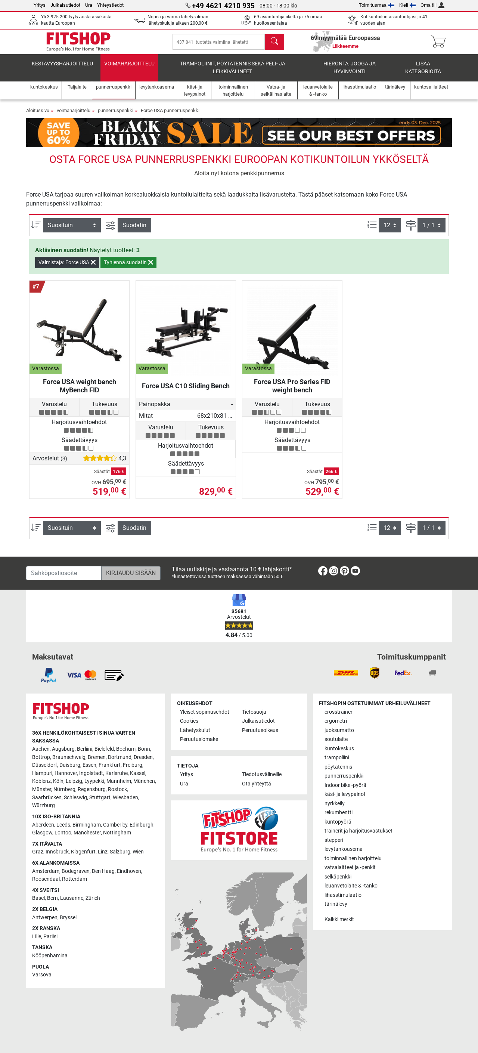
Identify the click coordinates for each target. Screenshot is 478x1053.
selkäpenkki (338, 877)
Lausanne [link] (71, 898)
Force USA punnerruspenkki (170, 115)
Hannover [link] (66, 773)
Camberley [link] (115, 825)
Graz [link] (37, 852)
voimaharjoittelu (129, 69)
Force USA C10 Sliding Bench (186, 391)
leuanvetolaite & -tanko (351, 886)
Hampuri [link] (42, 773)
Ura (88, 5)
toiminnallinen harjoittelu (353, 858)
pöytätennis (338, 767)
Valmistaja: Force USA (67, 268)
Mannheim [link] (118, 781)
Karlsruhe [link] (116, 773)
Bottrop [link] (41, 757)
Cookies (189, 721)
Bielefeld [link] (104, 749)
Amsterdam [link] (45, 871)
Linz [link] (103, 852)
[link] (323, 572)
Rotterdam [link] (74, 879)
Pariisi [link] (50, 936)
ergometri (336, 721)
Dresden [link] (143, 757)
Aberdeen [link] (43, 825)
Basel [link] (38, 898)
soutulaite (336, 739)
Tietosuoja (254, 712)
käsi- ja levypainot (345, 794)
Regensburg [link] (92, 789)
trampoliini (337, 757)
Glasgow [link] (42, 833)
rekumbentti (339, 812)
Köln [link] (58, 781)
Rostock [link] (117, 789)
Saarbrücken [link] (47, 797)
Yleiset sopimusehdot (204, 712)
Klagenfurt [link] (83, 852)
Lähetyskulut (195, 730)
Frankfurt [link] (110, 765)
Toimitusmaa (376, 5)
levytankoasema (344, 849)
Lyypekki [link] (94, 781)
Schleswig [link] (75, 797)
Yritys (40, 5)
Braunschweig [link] (69, 757)
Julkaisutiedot (65, 5)
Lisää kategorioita (423, 73)
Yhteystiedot (110, 5)
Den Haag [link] (103, 871)
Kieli (407, 5)
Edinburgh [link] (141, 825)
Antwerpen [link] (45, 917)
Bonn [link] (144, 749)
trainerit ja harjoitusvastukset (358, 831)
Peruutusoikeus (260, 730)
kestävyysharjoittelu (62, 69)
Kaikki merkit (339, 919)
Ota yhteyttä (256, 784)
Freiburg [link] (132, 765)
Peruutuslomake (199, 739)
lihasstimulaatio (343, 895)
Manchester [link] (87, 833)
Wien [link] (138, 852)
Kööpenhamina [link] (50, 955)
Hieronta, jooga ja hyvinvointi (349, 73)
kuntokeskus (339, 748)
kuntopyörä (338, 822)
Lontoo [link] (63, 833)
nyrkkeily (335, 803)
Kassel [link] (137, 773)
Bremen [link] (97, 757)
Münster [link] (41, 789)
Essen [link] (89, 765)
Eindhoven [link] (129, 871)
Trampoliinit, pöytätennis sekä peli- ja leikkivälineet (232, 73)
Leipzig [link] (74, 781)
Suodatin (134, 230)
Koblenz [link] (41, 781)
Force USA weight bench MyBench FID (79, 391)
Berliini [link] (84, 749)
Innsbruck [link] (57, 852)
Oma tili (432, 5)
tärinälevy (336, 904)
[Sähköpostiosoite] (64, 573)
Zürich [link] (93, 898)
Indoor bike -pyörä (345, 785)
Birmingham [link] (86, 825)
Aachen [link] (41, 749)
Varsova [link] (42, 975)
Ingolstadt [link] (91, 773)
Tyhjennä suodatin (128, 268)
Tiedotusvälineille (262, 774)
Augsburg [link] (63, 749)
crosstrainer (339, 712)
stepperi (334, 840)
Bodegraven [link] (76, 871)
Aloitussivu (37, 115)
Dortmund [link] (119, 757)
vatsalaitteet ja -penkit (350, 867)
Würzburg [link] (43, 805)
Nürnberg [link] (64, 789)
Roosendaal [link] (46, 879)
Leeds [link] (63, 825)
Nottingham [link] (117, 833)
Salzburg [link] (120, 852)
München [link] (144, 781)
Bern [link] (52, 898)
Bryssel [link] (68, 917)
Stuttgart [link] (100, 797)
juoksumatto (339, 730)
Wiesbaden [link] (125, 797)
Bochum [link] (126, 749)
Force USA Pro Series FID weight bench (292, 391)
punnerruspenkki (115, 115)
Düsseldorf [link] (44, 765)
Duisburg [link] (69, 765)
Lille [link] (36, 936)
